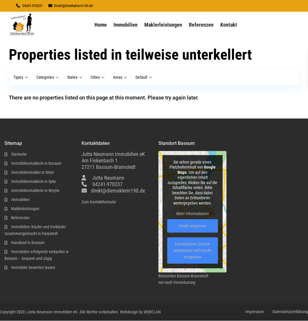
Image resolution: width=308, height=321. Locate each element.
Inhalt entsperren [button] (193, 226)
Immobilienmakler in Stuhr (32, 172)
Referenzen (201, 25)
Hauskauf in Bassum (28, 242)
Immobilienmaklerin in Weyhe (35, 190)
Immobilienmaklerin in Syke (33, 181)
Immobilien (126, 25)
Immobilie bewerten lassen (33, 267)
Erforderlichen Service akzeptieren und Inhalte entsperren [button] (192, 251)
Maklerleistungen (163, 25)
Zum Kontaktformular (99, 202)
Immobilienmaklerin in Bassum (36, 163)
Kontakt (228, 25)
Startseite (19, 154)
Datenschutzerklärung (290, 311)
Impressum (255, 311)
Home (100, 25)
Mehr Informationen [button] (192, 214)
